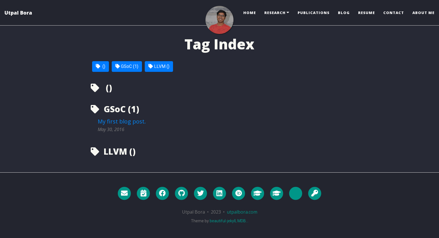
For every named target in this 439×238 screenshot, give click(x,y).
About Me (423, 12)
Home (249, 12)
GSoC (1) (126, 66)
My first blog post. (122, 121)
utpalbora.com (242, 212)
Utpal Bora (18, 12)
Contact (393, 12)
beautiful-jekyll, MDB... (229, 221)
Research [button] (275, 12)
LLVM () (158, 66)
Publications (314, 12)
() (100, 66)
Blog (344, 12)
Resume (366, 12)
